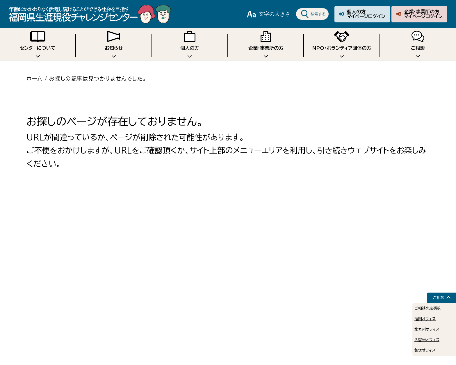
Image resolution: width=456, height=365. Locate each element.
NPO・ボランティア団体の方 (341, 44)
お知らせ (114, 44)
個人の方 (189, 44)
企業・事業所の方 (265, 44)
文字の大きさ (268, 14)
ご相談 (418, 44)
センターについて (38, 44)
